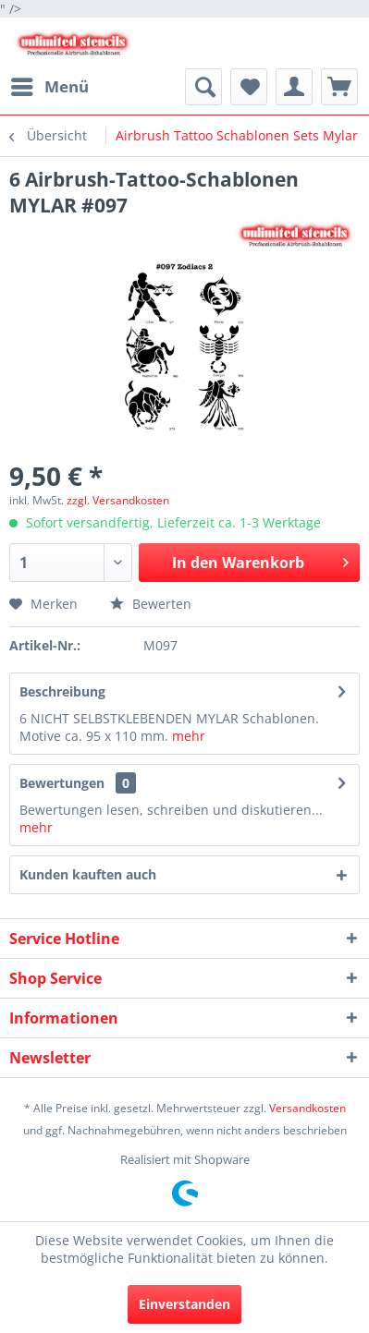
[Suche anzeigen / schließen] (203, 86)
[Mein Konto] (294, 86)
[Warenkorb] (339, 86)
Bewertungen (62, 783)
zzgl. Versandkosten (118, 500)
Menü (50, 84)
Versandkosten (307, 1108)
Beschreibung (62, 691)
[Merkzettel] (248, 86)
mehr (188, 736)
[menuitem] (49, 86)
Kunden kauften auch (87, 874)
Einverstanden (184, 1304)
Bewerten (150, 603)
